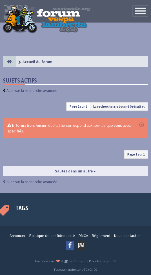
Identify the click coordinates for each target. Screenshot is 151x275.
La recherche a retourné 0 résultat (119, 106)
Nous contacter (127, 235)
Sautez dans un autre (75, 171)
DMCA (83, 235)
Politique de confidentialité (52, 235)
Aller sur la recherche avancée (31, 90)
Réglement (101, 235)
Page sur (78, 106)
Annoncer (18, 235)
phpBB (111, 261)
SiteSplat (80, 261)
